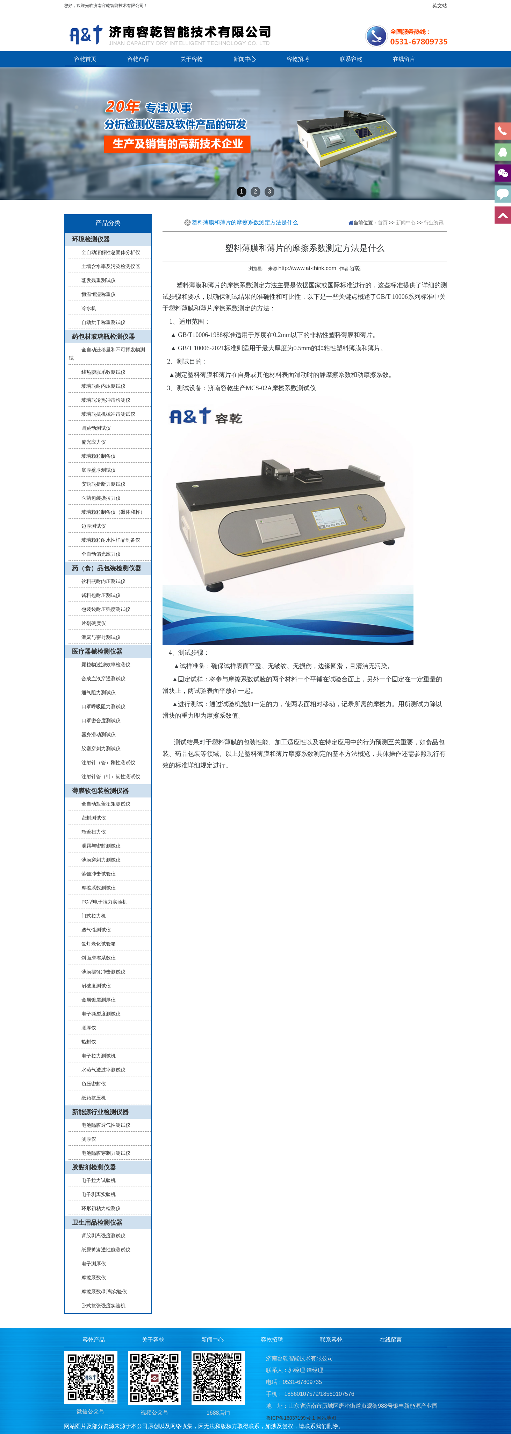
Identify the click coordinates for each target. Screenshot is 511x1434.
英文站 (439, 5)
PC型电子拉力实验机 (101, 902)
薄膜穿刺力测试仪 (98, 860)
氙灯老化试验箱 (96, 944)
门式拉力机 (91, 916)
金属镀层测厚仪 (96, 1000)
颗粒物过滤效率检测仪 (103, 664)
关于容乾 (191, 59)
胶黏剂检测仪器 (94, 1167)
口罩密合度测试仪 (98, 720)
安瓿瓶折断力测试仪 (100, 484)
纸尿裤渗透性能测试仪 (103, 1249)
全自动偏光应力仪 (98, 554)
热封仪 (86, 1042)
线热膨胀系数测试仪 (100, 372)
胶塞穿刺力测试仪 (98, 748)
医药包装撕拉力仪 (98, 498)
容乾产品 (138, 59)
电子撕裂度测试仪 (98, 1014)
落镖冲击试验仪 (96, 874)
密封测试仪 (91, 818)
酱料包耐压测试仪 (98, 595)
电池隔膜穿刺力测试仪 (103, 1153)
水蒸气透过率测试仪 (100, 1070)
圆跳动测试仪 (93, 428)
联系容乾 (351, 59)
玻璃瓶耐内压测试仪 (100, 386)
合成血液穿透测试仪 (100, 678)
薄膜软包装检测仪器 (100, 790)
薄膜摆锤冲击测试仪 (100, 972)
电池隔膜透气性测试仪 (103, 1125)
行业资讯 (434, 222)
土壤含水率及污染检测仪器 (108, 266)
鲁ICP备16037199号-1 (290, 1418)
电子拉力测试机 (96, 1056)
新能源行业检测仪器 (100, 1112)
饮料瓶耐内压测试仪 (100, 581)
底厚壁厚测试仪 (96, 470)
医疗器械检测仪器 (97, 651)
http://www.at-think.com (307, 268)
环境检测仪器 (91, 239)
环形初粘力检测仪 (98, 1208)
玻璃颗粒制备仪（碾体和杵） (110, 512)
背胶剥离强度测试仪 (100, 1235)
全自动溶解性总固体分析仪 (108, 252)
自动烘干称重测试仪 (100, 322)
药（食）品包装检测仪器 (106, 568)
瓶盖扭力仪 (91, 832)
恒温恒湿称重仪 (96, 294)
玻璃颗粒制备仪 (96, 456)
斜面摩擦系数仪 (96, 958)
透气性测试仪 (93, 930)
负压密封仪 (91, 1084)
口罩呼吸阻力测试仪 (100, 706)
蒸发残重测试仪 (96, 280)
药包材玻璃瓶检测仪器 (103, 336)
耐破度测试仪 (93, 986)
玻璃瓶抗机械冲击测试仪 (105, 414)
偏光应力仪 (91, 442)
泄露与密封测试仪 (98, 637)
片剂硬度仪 (91, 623)
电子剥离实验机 (96, 1194)
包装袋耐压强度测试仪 (103, 609)
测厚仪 (86, 1028)
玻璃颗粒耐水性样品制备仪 (108, 540)
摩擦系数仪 (91, 1277)
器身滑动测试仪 (96, 734)
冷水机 (86, 308)
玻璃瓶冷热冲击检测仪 (103, 400)
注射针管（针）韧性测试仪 (108, 776)
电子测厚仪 (91, 1263)
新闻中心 (244, 59)
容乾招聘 (298, 59)
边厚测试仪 (91, 526)
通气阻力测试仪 (96, 692)
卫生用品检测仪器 (97, 1222)
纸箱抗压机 (91, 1098)
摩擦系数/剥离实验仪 (101, 1291)
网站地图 (326, 1418)
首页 (383, 222)
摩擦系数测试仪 (96, 888)
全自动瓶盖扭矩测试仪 (103, 804)
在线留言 (404, 59)
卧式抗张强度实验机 (100, 1305)
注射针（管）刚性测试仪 (105, 762)
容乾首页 (85, 59)
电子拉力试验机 (96, 1180)
